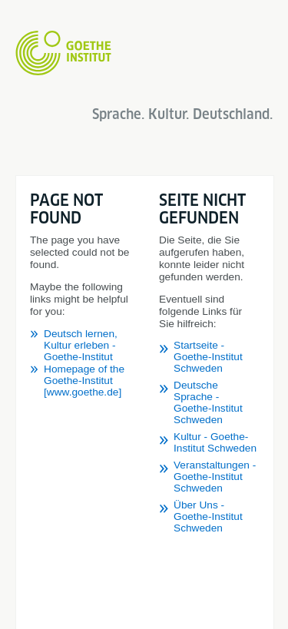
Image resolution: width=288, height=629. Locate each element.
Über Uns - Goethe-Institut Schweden (208, 516)
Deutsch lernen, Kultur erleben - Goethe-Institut (81, 345)
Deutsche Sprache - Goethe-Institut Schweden (208, 402)
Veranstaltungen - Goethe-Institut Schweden (215, 476)
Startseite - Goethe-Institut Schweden (208, 356)
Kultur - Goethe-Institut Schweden (215, 442)
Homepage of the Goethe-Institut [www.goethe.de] (84, 380)
